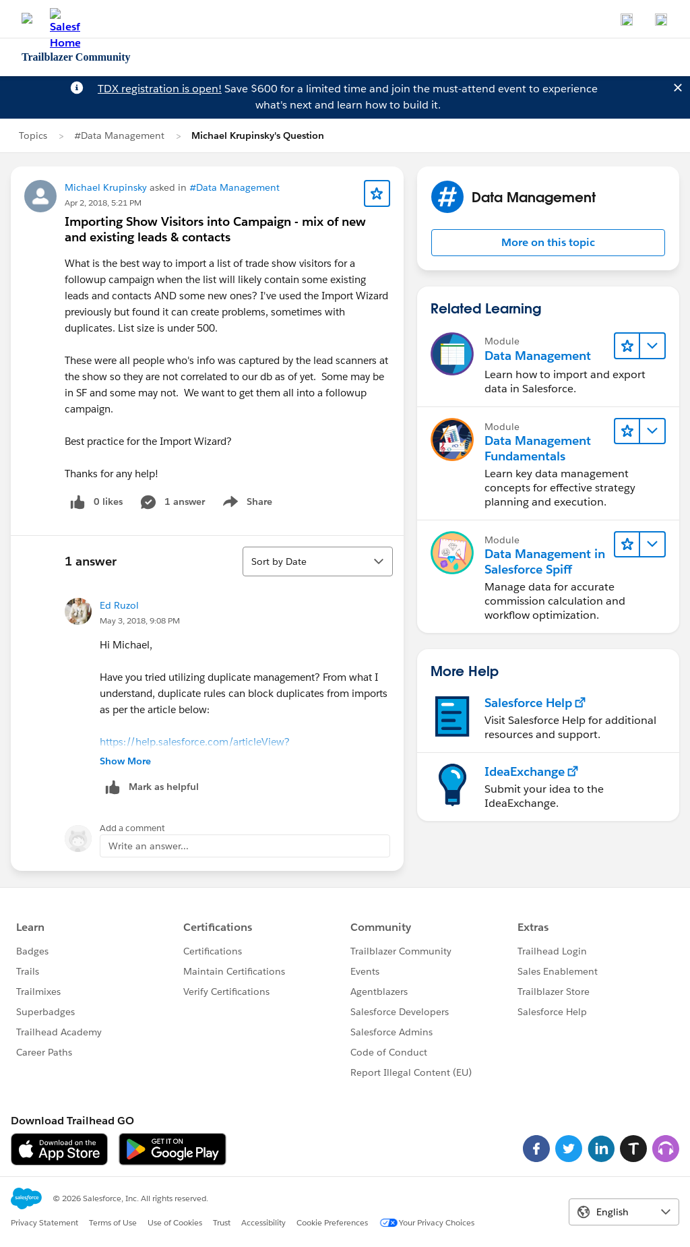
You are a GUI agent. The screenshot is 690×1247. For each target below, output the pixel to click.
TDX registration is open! (160, 89)
